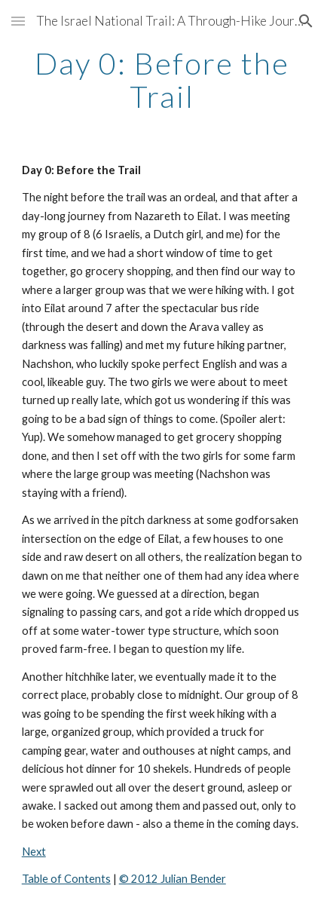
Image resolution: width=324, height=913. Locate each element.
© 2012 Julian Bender (172, 878)
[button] (18, 20)
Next (34, 851)
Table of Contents (66, 878)
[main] (162, 80)
